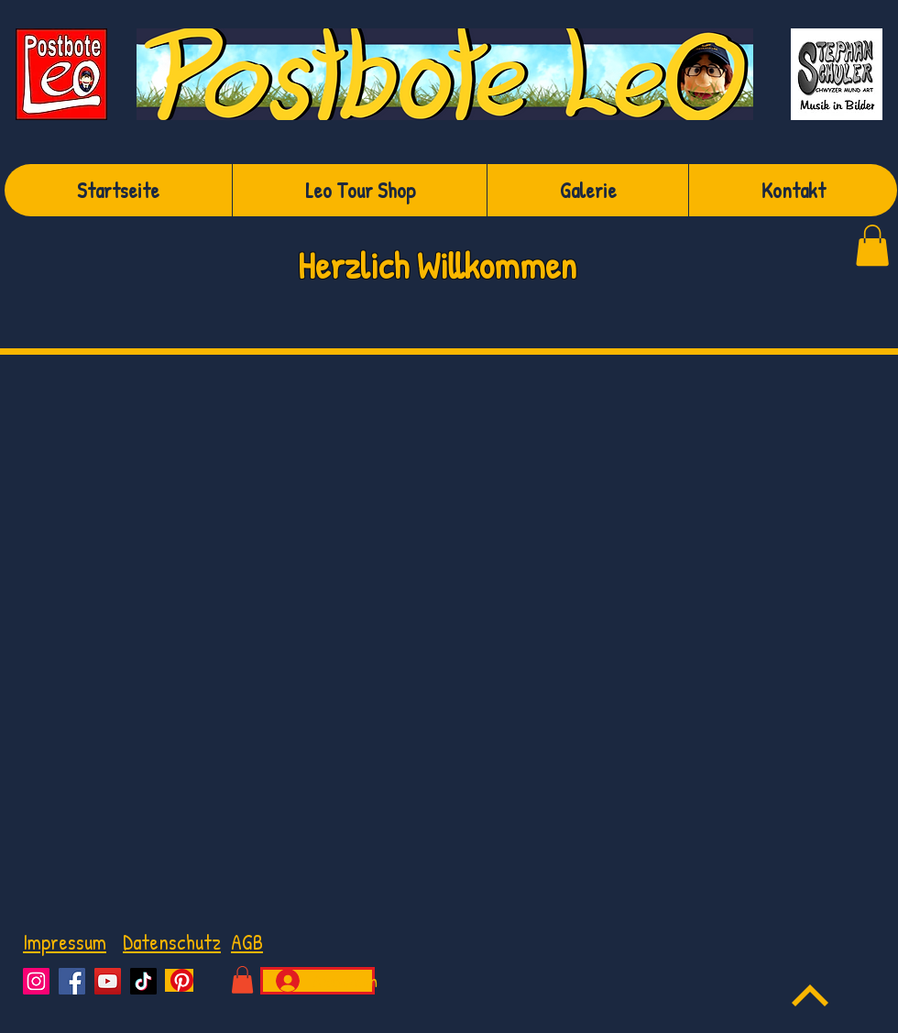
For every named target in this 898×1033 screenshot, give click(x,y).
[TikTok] (143, 981)
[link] (872, 245)
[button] (242, 980)
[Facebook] (72, 981)
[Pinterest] (179, 980)
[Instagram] (36, 981)
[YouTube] (107, 981)
